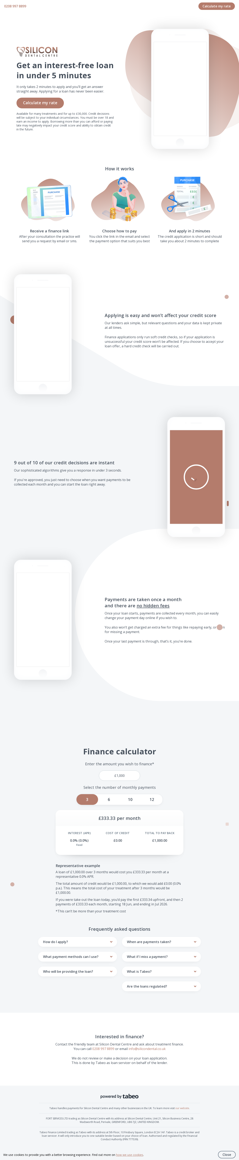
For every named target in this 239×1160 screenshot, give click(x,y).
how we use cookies (129, 1155)
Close (227, 1154)
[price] (119, 775)
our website (182, 1108)
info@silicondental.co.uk (147, 1048)
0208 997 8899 (15, 6)
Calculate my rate (217, 6)
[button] (196, 477)
